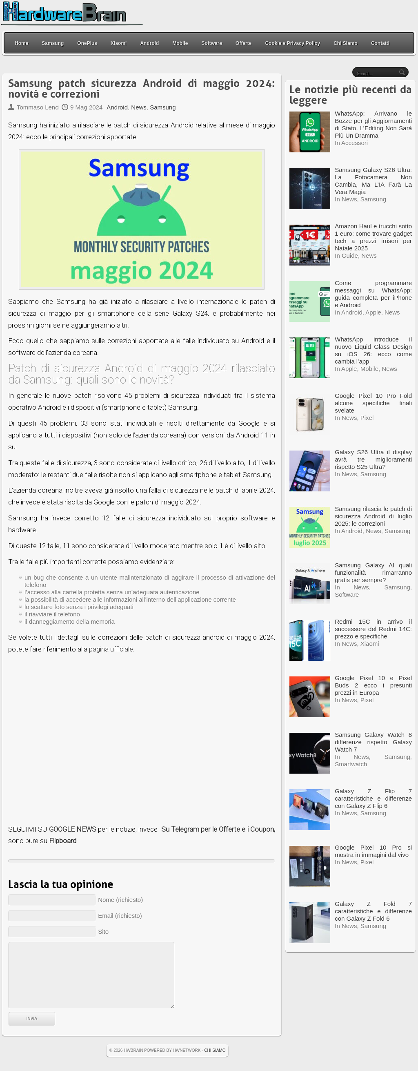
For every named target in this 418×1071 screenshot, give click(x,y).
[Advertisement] (141, 739)
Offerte (243, 43)
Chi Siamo (346, 43)
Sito (103, 931)
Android (149, 43)
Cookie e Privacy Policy (292, 43)
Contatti (380, 43)
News (139, 107)
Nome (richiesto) (120, 899)
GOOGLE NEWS (72, 829)
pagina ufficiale (111, 649)
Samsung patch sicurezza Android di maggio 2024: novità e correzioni (141, 88)
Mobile (180, 43)
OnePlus (87, 43)
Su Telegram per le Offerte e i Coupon (217, 829)
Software (211, 43)
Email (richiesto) (120, 915)
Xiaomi (119, 43)
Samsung (53, 43)
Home (21, 43)
